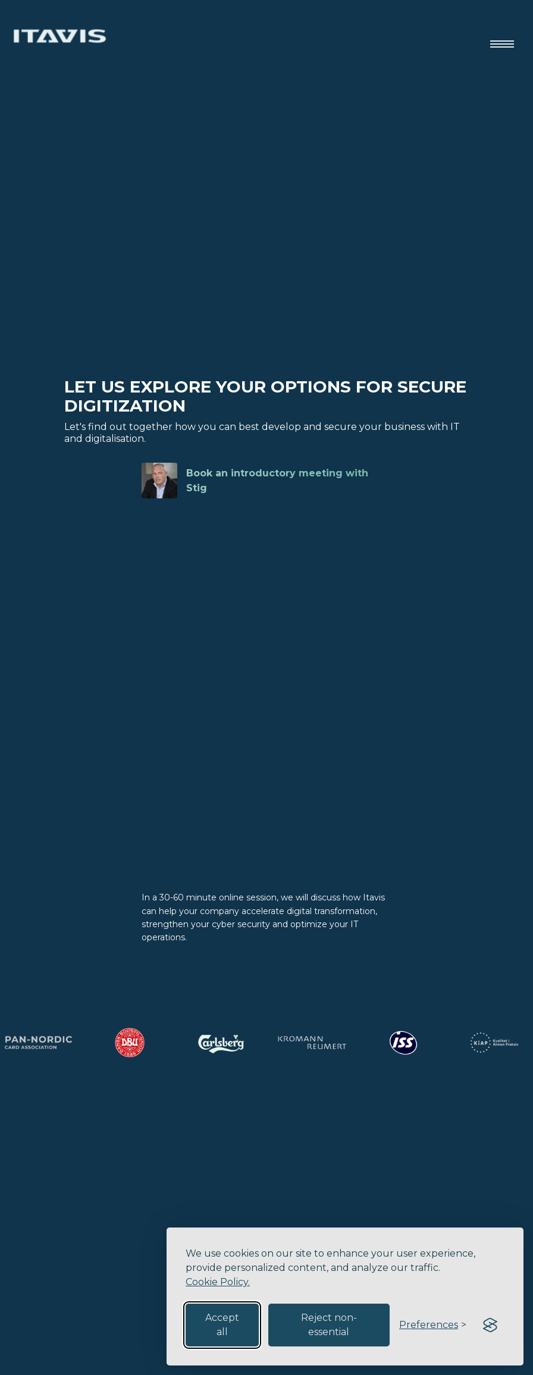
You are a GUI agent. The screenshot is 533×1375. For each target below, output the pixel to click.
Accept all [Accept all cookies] (222, 1325)
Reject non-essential (329, 1325)
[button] (502, 36)
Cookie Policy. (218, 1282)
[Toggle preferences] (432, 1325)
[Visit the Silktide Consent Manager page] (490, 1325)
